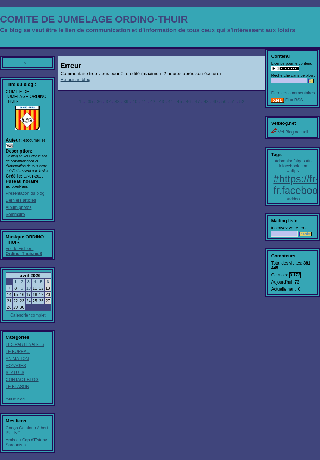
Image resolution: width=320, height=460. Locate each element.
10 (28, 288)
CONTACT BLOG (22, 379)
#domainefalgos (290, 160)
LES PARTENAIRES (25, 344)
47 (197, 101)
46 (188, 101)
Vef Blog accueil (289, 132)
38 (116, 101)
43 (161, 101)
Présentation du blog (25, 193)
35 (90, 101)
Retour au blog (75, 79)
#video (293, 199)
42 (152, 101)
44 (170, 101)
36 (99, 101)
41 (143, 101)
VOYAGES (16, 365)
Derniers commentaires (293, 93)
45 (179, 101)
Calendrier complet (28, 315)
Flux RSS (287, 100)
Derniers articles (21, 200)
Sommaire (15, 214)
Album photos (18, 207)
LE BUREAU (18, 351)
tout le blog (15, 399)
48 (205, 101)
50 (223, 101)
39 (126, 101)
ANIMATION (17, 358)
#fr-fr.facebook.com (295, 163)
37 (108, 101)
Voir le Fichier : (24, 251)
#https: (293, 170)
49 (215, 101)
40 (134, 101)
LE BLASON (17, 386)
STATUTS (15, 372)
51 (232, 101)
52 (241, 101)
